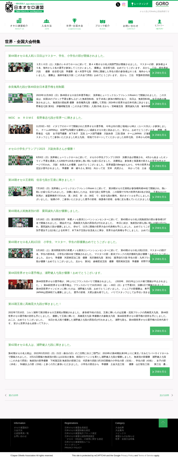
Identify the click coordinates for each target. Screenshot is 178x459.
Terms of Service (146, 455)
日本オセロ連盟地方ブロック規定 (81, 433)
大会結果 (119, 427)
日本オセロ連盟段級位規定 (77, 430)
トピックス (120, 433)
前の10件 (13, 395)
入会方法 (18, 430)
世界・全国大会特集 (124, 439)
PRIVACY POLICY (73, 448)
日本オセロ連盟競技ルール (77, 442)
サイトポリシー (72, 445)
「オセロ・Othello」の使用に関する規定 (84, 439)
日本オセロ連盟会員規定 (76, 427)
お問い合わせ (20, 436)
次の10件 (164, 395)
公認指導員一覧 (21, 433)
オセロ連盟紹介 (21, 427)
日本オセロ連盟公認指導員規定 (79, 436)
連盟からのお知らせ (124, 436)
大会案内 (119, 430)
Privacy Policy (127, 455)
